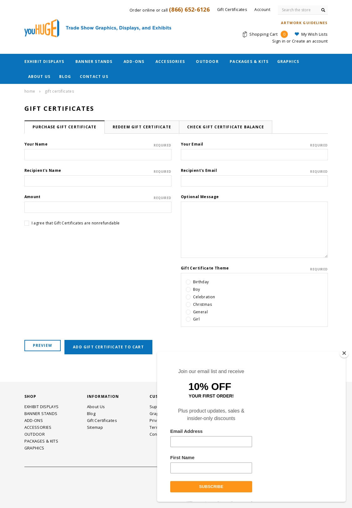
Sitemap (95, 427)
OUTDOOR (207, 61)
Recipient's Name (97, 170)
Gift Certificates (59, 91)
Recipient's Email (254, 170)
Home (29, 91)
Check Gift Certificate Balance (225, 127)
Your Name (97, 144)
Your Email (254, 144)
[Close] (344, 353)
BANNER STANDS (94, 61)
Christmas (202, 304)
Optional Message (200, 196)
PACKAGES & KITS (249, 61)
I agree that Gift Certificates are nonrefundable (76, 223)
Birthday (201, 282)
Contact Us (94, 76)
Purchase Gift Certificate (65, 127)
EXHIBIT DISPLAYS (44, 61)
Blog (65, 76)
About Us (39, 76)
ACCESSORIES (170, 61)
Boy (196, 289)
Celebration (204, 297)
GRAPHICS (288, 61)
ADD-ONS (134, 61)
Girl (196, 319)
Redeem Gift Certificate (142, 127)
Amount (97, 197)
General (200, 312)
